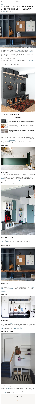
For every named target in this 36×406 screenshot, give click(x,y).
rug (6, 392)
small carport (7, 388)
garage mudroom (6, 138)
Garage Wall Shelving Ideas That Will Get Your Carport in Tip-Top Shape (21, 121)
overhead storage (4, 241)
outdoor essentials (10, 141)
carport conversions (29, 60)
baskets (2, 328)
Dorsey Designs (12, 140)
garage (11, 323)
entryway (18, 50)
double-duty (14, 240)
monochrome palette (18, 328)
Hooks (2, 174)
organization (3, 291)
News (2, 4)
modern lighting (10, 288)
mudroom (31, 51)
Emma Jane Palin (4, 11)
